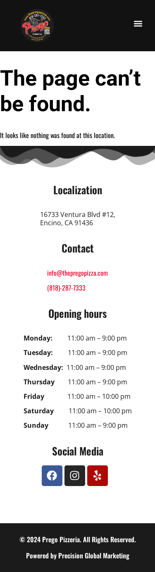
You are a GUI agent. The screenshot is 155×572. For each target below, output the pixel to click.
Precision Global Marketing (93, 555)
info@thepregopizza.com (77, 273)
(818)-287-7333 (66, 288)
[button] (138, 23)
